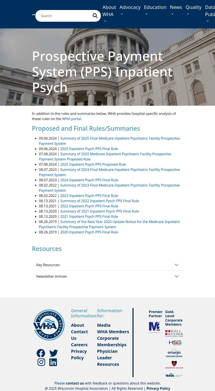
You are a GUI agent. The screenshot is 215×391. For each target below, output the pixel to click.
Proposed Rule (78, 159)
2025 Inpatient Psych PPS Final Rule (89, 148)
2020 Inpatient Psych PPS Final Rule (89, 232)
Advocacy (130, 7)
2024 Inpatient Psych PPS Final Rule (89, 180)
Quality (194, 7)
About (77, 325)
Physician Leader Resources (108, 357)
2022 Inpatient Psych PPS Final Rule (89, 206)
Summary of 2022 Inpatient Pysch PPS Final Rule (99, 200)
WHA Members (113, 332)
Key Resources (48, 264)
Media (103, 325)
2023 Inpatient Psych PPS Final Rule (89, 195)
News (176, 7)
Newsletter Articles (51, 276)
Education (155, 7)
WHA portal (71, 118)
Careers (79, 345)
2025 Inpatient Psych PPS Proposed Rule (93, 164)
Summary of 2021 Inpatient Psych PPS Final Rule (99, 211)
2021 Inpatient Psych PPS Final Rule (89, 216)
